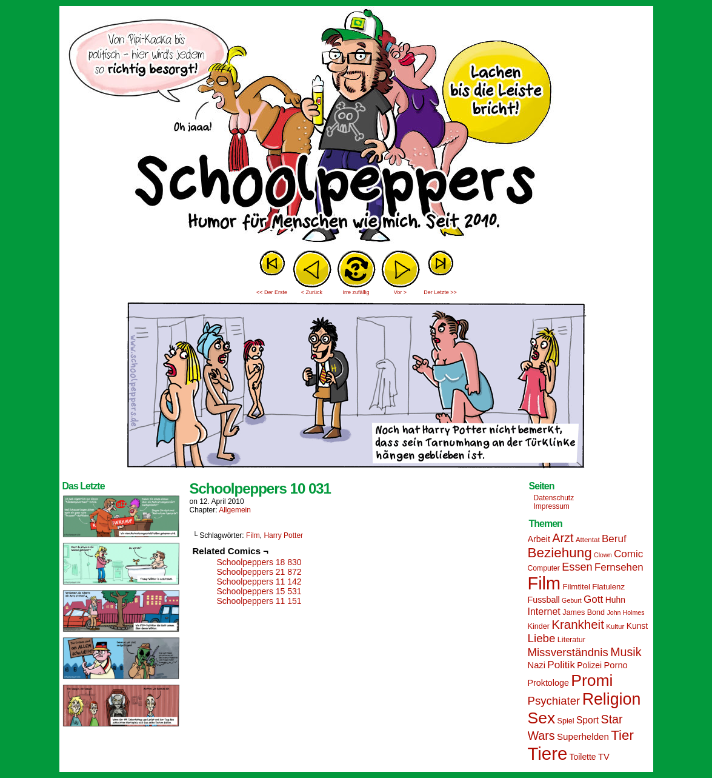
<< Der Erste (271, 292)
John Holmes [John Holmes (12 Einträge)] (625, 612)
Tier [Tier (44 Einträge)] (622, 735)
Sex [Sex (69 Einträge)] (542, 718)
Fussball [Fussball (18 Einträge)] (544, 600)
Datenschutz (554, 498)
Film (253, 535)
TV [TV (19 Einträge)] (604, 757)
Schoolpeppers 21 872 (259, 572)
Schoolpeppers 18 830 (259, 562)
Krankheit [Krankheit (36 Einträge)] (577, 624)
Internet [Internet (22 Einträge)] (544, 611)
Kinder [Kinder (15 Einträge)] (539, 626)
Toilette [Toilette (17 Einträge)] (583, 757)
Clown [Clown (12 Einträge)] (603, 554)
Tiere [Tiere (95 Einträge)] (548, 753)
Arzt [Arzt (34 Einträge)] (562, 538)
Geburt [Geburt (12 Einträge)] (572, 600)
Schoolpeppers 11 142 (259, 581)
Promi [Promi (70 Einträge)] (592, 680)
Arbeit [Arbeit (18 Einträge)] (539, 539)
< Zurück (311, 292)
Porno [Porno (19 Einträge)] (616, 665)
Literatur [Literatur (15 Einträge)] (571, 639)
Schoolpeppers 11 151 (259, 601)
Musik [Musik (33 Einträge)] (625, 652)
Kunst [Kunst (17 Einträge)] (637, 626)
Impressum (552, 506)
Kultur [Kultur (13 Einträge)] (615, 626)
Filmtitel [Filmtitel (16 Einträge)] (576, 586)
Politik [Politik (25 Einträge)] (561, 665)
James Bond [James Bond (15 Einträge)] (583, 612)
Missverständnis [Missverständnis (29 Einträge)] (568, 652)
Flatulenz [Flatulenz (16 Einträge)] (608, 586)
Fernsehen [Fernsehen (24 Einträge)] (619, 567)
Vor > (400, 292)
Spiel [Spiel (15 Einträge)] (565, 721)
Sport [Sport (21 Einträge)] (587, 720)
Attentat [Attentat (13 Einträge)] (588, 539)
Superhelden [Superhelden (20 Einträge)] (583, 736)
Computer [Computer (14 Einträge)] (544, 568)
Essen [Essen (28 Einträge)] (577, 567)
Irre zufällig (355, 292)
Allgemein (235, 510)
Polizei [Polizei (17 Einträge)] (589, 665)
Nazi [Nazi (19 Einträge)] (536, 665)
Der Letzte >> (440, 292)
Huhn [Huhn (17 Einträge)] (615, 600)
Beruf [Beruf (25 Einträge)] (614, 539)
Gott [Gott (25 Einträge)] (593, 599)
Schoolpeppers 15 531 (259, 591)
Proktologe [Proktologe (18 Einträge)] (548, 683)
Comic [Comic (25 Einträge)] (628, 554)
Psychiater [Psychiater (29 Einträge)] (554, 700)
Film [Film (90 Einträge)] (544, 583)
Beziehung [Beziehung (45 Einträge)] (560, 552)
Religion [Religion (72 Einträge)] (611, 699)
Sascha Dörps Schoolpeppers (356, 127)
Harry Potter (283, 535)
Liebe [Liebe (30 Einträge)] (542, 638)
